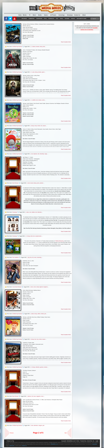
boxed (31, 183)
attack (32, 313)
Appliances (24, 18)
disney (35, 183)
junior (38, 183)
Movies (25, 15)
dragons (40, 425)
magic (46, 153)
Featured (67, 18)
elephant (35, 153)
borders (39, 72)
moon (35, 257)
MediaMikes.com (71, 441)
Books (40, 15)
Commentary (31, 18)
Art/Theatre (54, 15)
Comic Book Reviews (17, 286)
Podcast (73, 18)
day (28, 257)
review (38, 125)
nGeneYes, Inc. (91, 441)
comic (34, 286)
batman (34, 46)
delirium (29, 396)
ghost (43, 72)
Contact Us (78, 15)
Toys (57, 18)
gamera (41, 367)
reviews (40, 100)
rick (41, 125)
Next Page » (68, 432)
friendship (42, 153)
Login (97, 441)
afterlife (34, 100)
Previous (12, 432)
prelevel (41, 183)
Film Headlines (15, 257)
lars (34, 236)
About (84, 15)
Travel (61, 18)
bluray (41, 46)
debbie (33, 212)
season (44, 125)
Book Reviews (15, 183)
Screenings (62, 15)
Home (20, 15)
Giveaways (70, 15)
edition (39, 313)
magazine (38, 396)
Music (35, 15)
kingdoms (45, 286)
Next (66, 432)
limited (42, 313)
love (35, 339)
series (43, 100)
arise (33, 72)
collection (38, 367)
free (31, 257)
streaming (39, 257)
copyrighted (94, 444)
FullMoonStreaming (59, 241)
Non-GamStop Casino (81, 18)
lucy (37, 339)
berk (32, 425)
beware (37, 46)
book (29, 183)
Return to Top (10, 441)
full (32, 257)
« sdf (6, 432)
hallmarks (39, 212)
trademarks (11, 445)
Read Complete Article (66, 42)
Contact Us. (24, 445)
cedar (27, 212)
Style (45, 18)
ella (38, 153)
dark (44, 46)
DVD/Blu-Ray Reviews (17, 46)
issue (34, 396)
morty (35, 125)
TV (30, 15)
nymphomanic (38, 236)
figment (41, 286)
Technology (51, 18)
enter (31, 236)
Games (46, 15)
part (45, 313)
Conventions (39, 18)
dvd (37, 100)
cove (30, 212)
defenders (36, 425)
